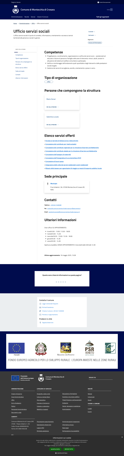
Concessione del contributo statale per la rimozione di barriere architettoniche (71, 151)
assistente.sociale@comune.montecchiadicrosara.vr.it (64, 212)
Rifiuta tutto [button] (69, 449)
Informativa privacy (68, 425)
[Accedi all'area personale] (104, 2)
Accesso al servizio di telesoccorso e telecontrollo (61, 141)
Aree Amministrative (17, 397)
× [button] (122, 437)
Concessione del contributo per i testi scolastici (60, 144)
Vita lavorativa (41, 400)
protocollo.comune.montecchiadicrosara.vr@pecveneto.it (63, 208)
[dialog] (62, 445)
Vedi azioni (92, 35)
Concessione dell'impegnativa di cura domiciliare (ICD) (63, 158)
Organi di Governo (16, 394)
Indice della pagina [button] (20, 49)
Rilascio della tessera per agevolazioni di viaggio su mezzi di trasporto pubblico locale (73, 168)
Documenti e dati (16, 412)
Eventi (90, 412)
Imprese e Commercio (43, 403)
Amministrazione (24, 23)
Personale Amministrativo (19, 409)
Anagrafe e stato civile (43, 394)
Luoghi (90, 409)
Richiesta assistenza (43, 431)
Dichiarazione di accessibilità (70, 431)
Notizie (90, 394)
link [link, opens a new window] (78, 445)
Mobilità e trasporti (42, 409)
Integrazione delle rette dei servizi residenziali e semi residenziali (66, 165)
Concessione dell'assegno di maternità (58, 154)
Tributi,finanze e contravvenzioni (72, 400)
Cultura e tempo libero (43, 397)
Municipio (53, 183)
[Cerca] (110, 10)
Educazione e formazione (69, 394)
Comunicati (91, 397)
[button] (62, 453)
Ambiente (65, 403)
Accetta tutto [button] (55, 449)
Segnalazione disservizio (44, 425)
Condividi (91, 32)
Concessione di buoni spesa (54, 161)
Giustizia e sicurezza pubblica (70, 397)
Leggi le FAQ (40, 428)
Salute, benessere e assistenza (71, 406)
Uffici (33, 23)
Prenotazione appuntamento (45, 422)
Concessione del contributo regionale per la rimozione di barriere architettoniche (72, 147)
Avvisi (89, 400)
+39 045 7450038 (56, 205)
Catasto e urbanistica (43, 406)
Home (15, 23)
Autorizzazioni (66, 409)
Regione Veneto (15, 2)
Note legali (65, 428)
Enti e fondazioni (16, 403)
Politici (13, 406)
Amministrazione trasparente (71, 422)
